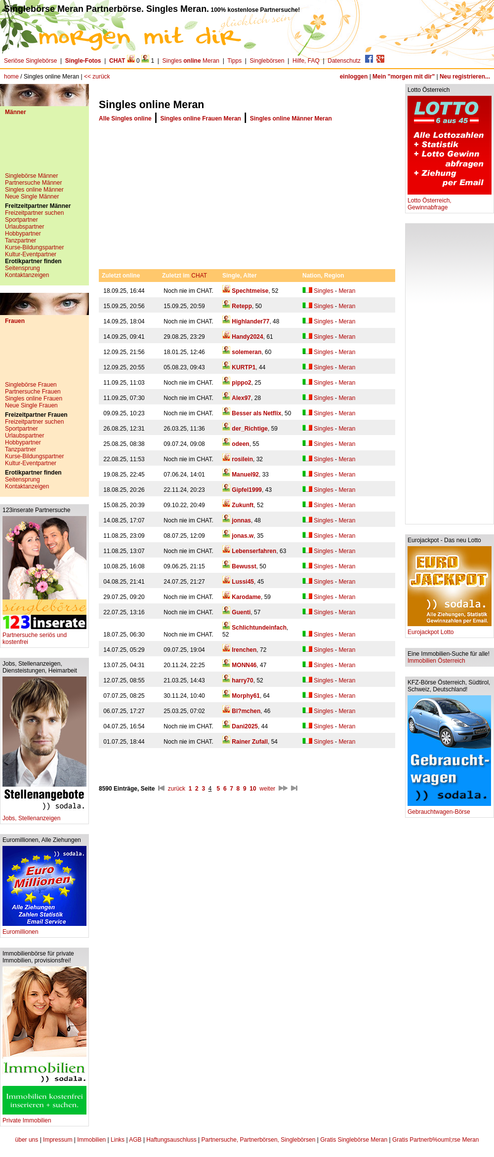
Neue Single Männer (32, 196)
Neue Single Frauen (31, 405)
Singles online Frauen (33, 398)
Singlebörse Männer (31, 175)
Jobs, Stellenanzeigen (44, 815)
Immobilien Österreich (436, 660)
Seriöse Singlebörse (30, 60)
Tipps (234, 60)
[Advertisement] (44, 147)
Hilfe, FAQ (306, 60)
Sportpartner (21, 219)
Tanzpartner (20, 240)
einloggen (354, 76)
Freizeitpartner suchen (34, 212)
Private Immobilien (44, 1118)
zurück (176, 788)
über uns (27, 1139)
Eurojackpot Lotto (450, 629)
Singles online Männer (34, 189)
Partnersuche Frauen (33, 391)
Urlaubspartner (24, 226)
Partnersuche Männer (33, 182)
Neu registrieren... (465, 76)
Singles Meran (191, 60)
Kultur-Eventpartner (30, 254)
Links (117, 1139)
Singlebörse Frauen (31, 384)
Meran (346, 290)
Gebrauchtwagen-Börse (449, 809)
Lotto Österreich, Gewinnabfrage (450, 201)
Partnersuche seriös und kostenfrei (44, 635)
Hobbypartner (23, 233)
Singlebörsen (267, 60)
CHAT (199, 275)
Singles (323, 290)
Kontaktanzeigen (27, 275)
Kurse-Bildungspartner (34, 247)
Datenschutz (344, 60)
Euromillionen (44, 929)
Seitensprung (22, 268)
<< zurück (97, 76)
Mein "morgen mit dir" (403, 76)
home (11, 76)
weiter (267, 788)
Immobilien (91, 1139)
